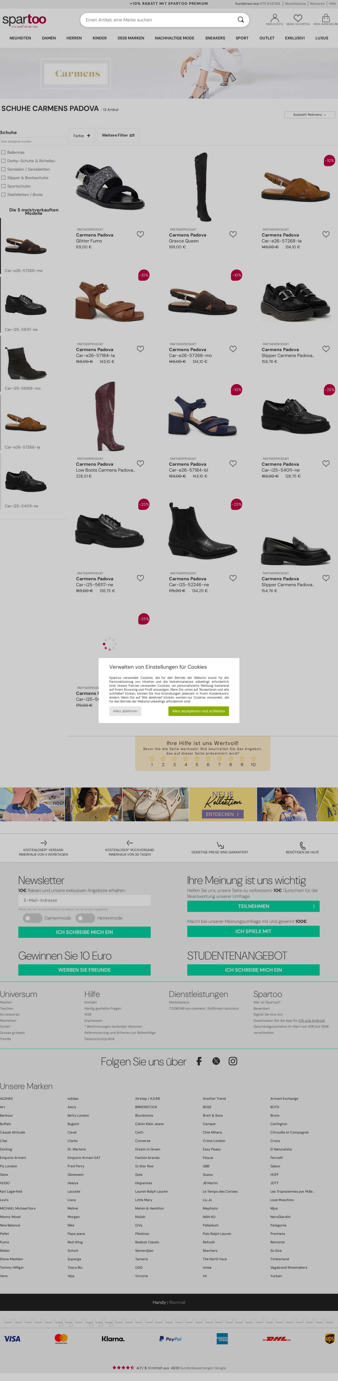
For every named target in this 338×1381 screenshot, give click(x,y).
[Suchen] (240, 20)
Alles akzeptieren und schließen (198, 711)
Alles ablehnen (125, 711)
